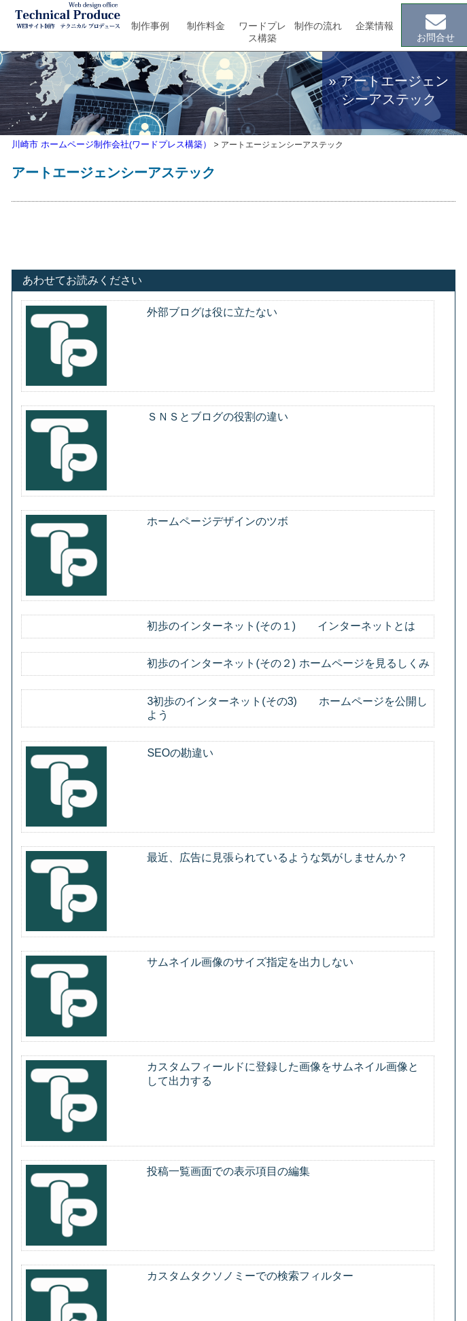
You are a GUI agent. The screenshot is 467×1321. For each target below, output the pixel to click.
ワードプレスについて (229, 1157)
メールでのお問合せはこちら (233, 987)
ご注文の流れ (210, 1219)
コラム (329, 1157)
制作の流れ (318, 25)
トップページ (50, 1136)
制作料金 (206, 25)
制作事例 (150, 25)
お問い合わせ (343, 1178)
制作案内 (188, 1136)
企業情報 (375, 25)
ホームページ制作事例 (229, 1178)
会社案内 (334, 1136)
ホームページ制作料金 (229, 1199)
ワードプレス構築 (262, 31)
